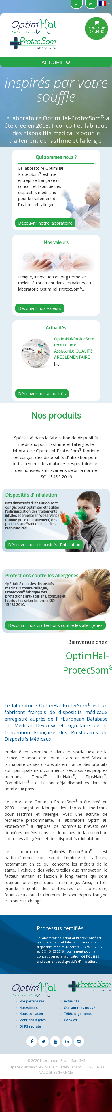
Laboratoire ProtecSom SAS (62, 1060)
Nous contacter (31, 1013)
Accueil (56, 62)
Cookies (70, 1020)
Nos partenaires (31, 1001)
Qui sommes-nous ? (79, 1007)
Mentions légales (32, 1020)
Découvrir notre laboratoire (45, 223)
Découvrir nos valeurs (39, 308)
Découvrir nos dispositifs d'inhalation (44, 544)
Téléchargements (77, 1013)
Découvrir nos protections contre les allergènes (55, 625)
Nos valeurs (28, 1007)
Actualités (71, 1001)
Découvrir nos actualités (42, 393)
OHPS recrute (30, 1026)
